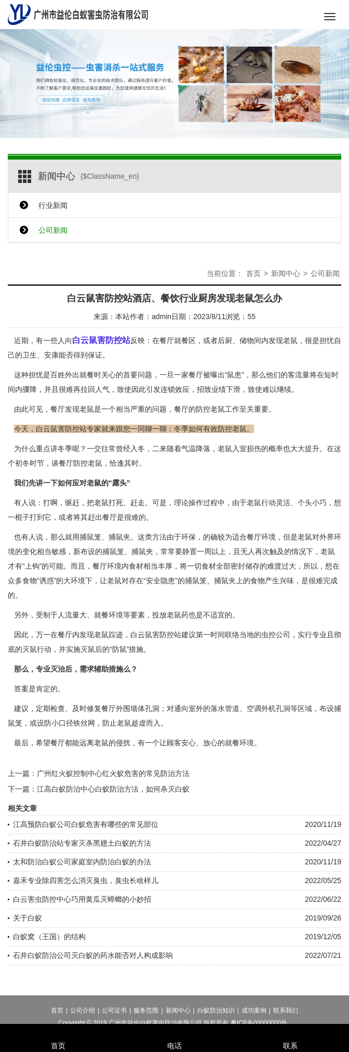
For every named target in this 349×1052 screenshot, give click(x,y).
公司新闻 (53, 230)
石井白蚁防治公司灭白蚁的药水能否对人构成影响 (93, 955)
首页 (253, 273)
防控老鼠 (210, 409)
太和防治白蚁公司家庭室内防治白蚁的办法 (82, 862)
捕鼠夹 (225, 580)
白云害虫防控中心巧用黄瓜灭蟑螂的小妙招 (82, 899)
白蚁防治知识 (216, 1016)
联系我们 (285, 1016)
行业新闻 (53, 205)
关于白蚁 (27, 918)
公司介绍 (82, 1016)
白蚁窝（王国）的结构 (49, 936)
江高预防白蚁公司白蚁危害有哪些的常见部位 (85, 824)
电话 (174, 1032)
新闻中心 (285, 273)
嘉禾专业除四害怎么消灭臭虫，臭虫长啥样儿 (85, 880)
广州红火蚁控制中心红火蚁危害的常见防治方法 (113, 773)
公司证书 (114, 1016)
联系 (291, 1032)
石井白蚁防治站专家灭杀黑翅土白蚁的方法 (82, 843)
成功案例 (253, 1016)
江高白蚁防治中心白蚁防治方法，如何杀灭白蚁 (113, 789)
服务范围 (145, 1016)
